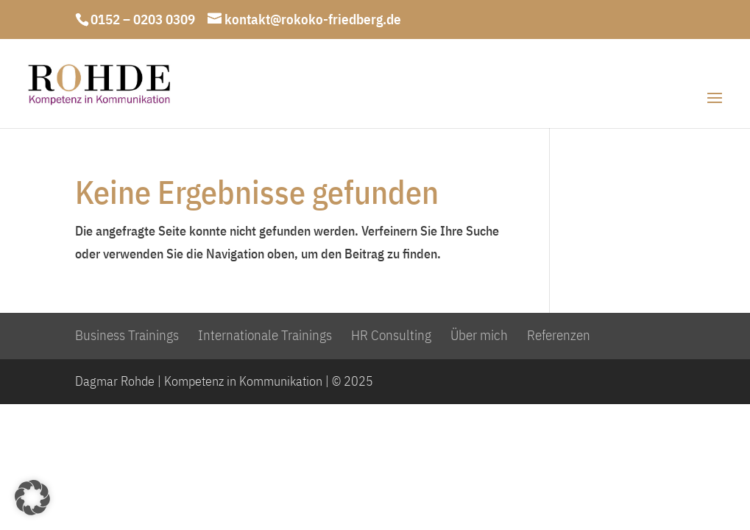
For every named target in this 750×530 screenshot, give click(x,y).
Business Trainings (127, 335)
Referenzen (558, 335)
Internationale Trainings (265, 335)
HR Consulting (391, 335)
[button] (32, 497)
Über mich (479, 335)
